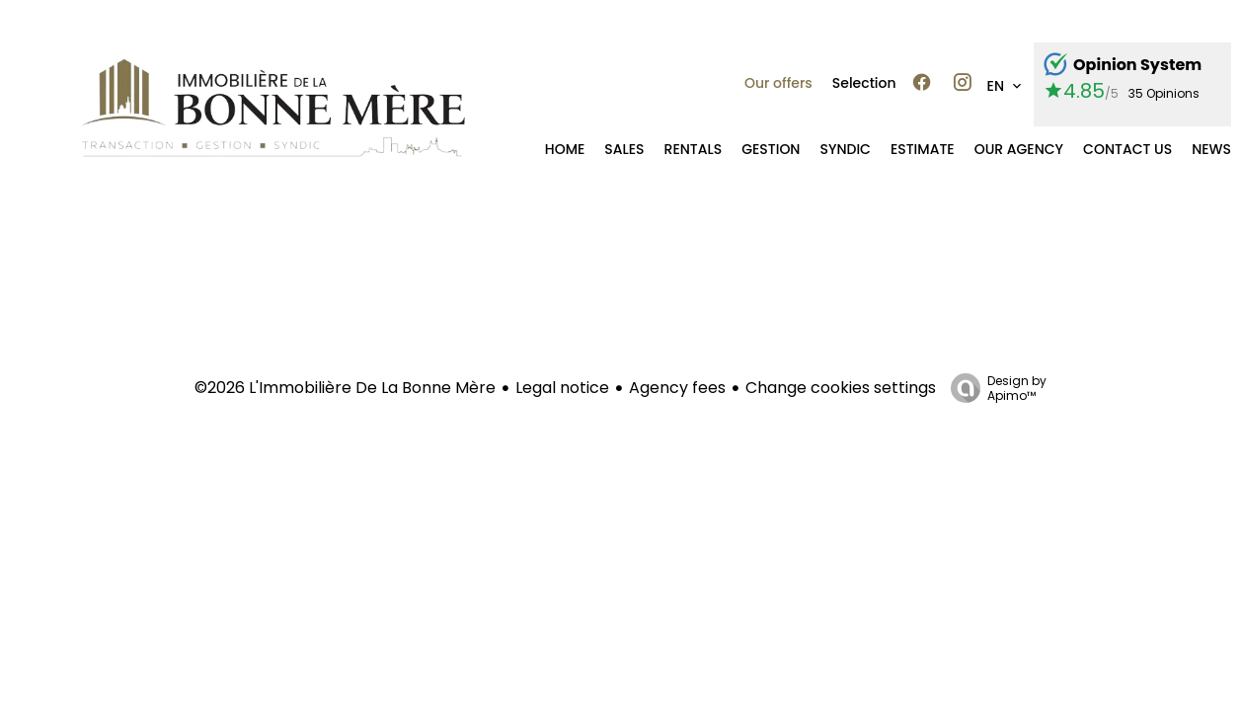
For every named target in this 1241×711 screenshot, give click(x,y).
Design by (994, 387)
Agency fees (677, 387)
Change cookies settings (840, 387)
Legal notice (562, 387)
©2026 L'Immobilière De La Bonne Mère (345, 387)
